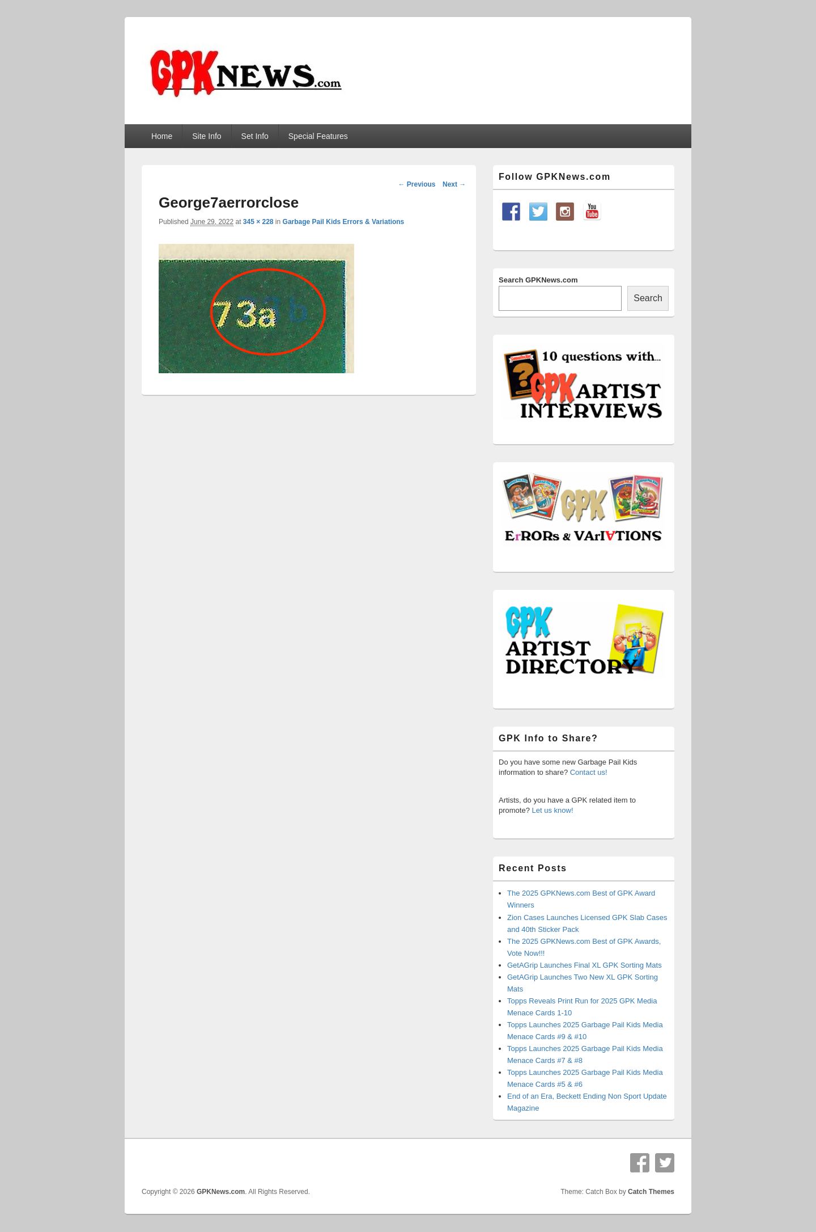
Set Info (255, 136)
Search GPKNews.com (538, 280)
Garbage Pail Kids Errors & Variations (344, 222)
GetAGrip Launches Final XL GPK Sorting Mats (584, 965)
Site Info (206, 136)
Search (648, 298)
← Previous (416, 184)
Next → (454, 184)
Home (161, 136)
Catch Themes (651, 1192)
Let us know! (552, 810)
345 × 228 (258, 222)
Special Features (318, 136)
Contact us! (588, 772)
